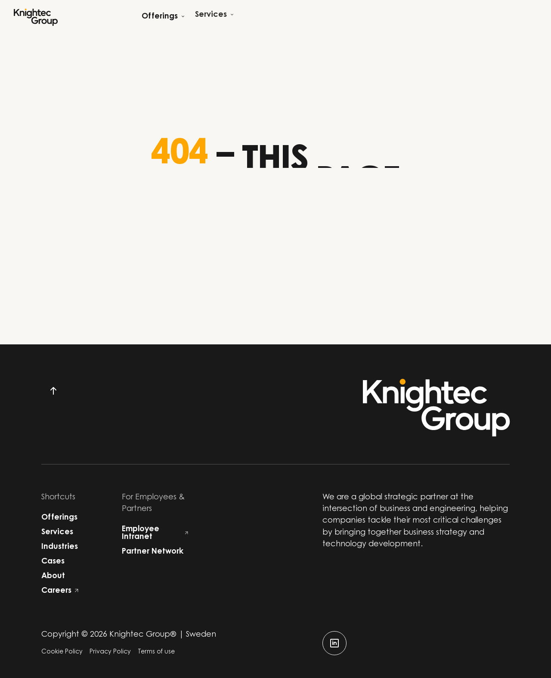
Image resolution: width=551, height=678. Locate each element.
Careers (59, 591)
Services (57, 532)
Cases (53, 562)
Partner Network (152, 552)
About (53, 576)
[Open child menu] (163, 17)
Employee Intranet (155, 533)
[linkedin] (334, 643)
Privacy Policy (110, 652)
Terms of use (156, 652)
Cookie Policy (62, 652)
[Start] (35, 17)
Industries (59, 547)
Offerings (59, 518)
